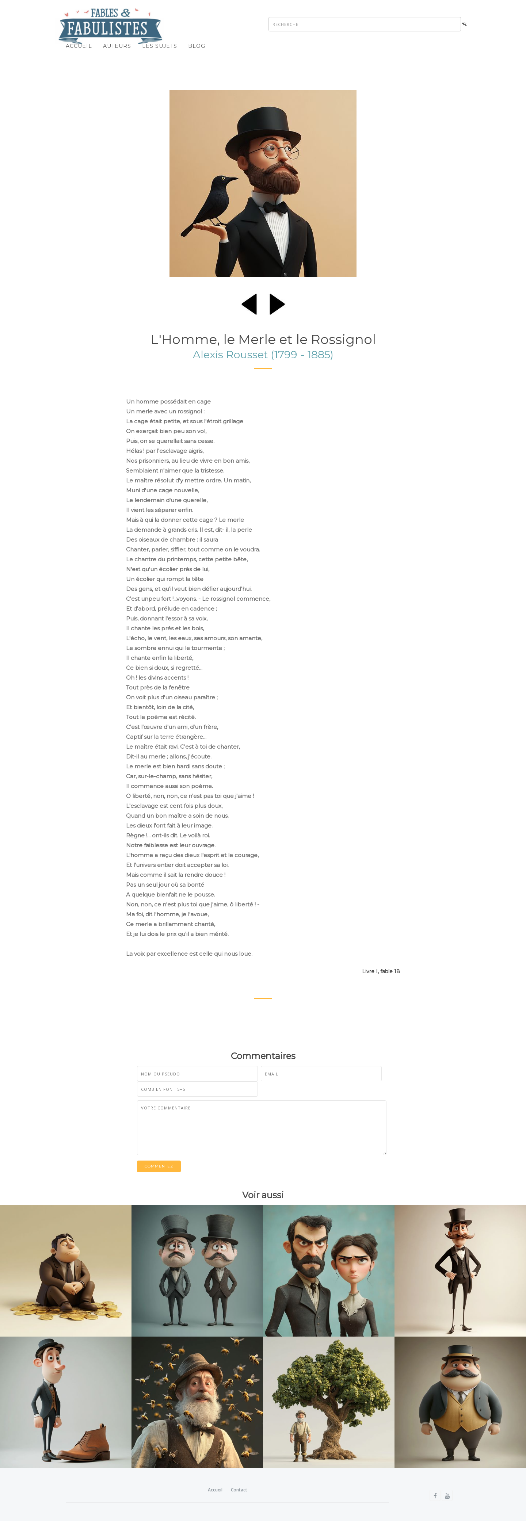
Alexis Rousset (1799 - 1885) (263, 354)
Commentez (159, 1166)
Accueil (79, 46)
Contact (239, 1490)
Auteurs (117, 46)
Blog (196, 46)
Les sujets (159, 46)
